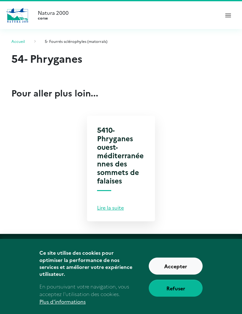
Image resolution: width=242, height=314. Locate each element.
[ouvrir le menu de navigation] (228, 15)
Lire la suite (110, 207)
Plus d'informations (62, 304)
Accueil (18, 41)
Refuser (175, 291)
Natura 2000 (126, 15)
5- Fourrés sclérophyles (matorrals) (76, 41)
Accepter (175, 269)
